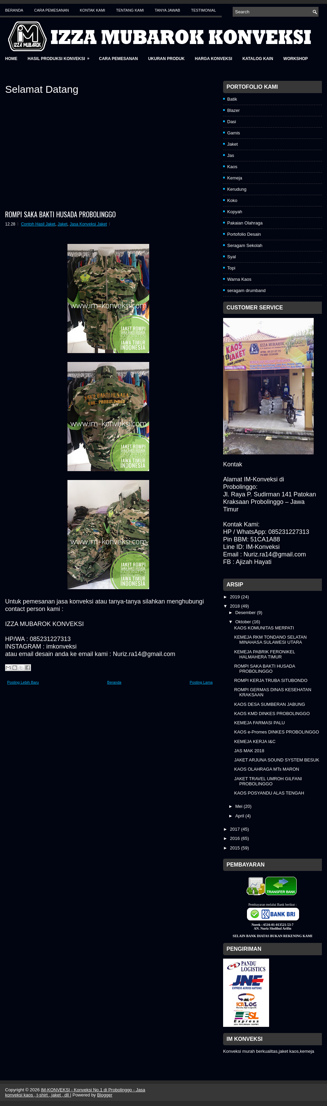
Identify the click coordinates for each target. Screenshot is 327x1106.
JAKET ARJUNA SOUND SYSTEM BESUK (276, 759)
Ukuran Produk (166, 58)
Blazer (233, 110)
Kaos (232, 166)
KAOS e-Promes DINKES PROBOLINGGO (276, 731)
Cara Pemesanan (51, 10)
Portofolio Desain (244, 234)
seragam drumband (246, 290)
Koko (232, 200)
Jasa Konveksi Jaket (88, 224)
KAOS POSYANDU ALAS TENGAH (269, 793)
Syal (231, 256)
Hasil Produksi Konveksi (61, 56)
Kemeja (234, 177)
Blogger (104, 1094)
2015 (235, 847)
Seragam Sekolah (244, 245)
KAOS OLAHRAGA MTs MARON (266, 769)
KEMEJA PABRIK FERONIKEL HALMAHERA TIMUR (264, 654)
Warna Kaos (239, 279)
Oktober (243, 621)
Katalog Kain (258, 58)
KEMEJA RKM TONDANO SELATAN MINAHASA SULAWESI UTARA (270, 640)
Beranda (14, 10)
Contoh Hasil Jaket (38, 224)
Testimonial (203, 10)
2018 (235, 606)
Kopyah (234, 211)
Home (11, 58)
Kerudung (236, 189)
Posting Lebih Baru (23, 682)
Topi (231, 268)
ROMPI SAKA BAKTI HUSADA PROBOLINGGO (60, 214)
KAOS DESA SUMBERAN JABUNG (269, 704)
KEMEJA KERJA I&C (254, 741)
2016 (235, 838)
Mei (239, 806)
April (240, 815)
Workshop (295, 58)
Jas (230, 155)
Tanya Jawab (167, 10)
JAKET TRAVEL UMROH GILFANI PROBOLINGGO (268, 781)
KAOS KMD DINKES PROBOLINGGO (272, 713)
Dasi (231, 121)
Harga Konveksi (213, 58)
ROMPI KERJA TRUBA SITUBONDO (270, 680)
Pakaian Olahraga (245, 222)
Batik (232, 99)
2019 (235, 596)
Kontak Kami (92, 10)
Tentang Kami (130, 10)
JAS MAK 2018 (249, 750)
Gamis (233, 132)
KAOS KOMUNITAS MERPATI (264, 627)
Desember (246, 612)
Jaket (62, 224)
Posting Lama (201, 682)
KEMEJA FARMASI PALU (259, 722)
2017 (235, 829)
